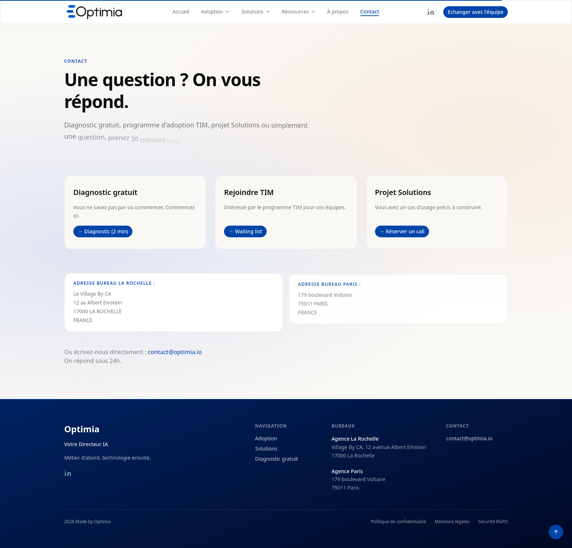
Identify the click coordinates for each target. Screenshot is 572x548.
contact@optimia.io (175, 357)
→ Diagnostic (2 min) (103, 231)
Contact (369, 11)
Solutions (255, 11)
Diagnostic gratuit (276, 458)
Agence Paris (347, 471)
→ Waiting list (245, 231)
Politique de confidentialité (398, 522)
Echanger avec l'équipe (475, 11)
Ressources (299, 11)
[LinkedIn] (430, 12)
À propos (338, 11)
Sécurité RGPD (493, 522)
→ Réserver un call (402, 232)
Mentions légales (451, 522)
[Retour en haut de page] (556, 532)
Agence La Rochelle (355, 438)
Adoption (215, 11)
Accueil (181, 11)
